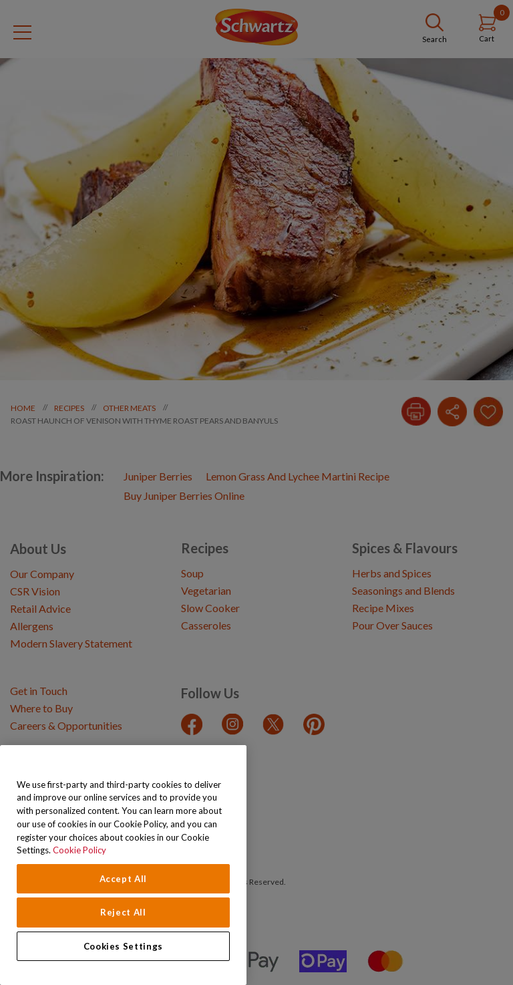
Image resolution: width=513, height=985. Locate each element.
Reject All (123, 912)
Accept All (124, 878)
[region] (123, 865)
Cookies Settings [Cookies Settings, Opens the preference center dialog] (123, 946)
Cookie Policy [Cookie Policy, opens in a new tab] (79, 850)
